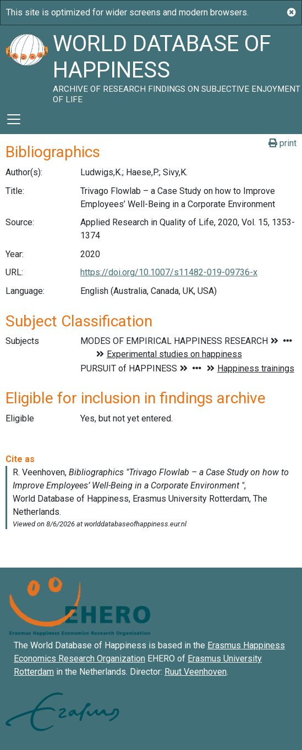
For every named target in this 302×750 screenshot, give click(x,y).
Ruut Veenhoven (195, 671)
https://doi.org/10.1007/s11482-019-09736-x (168, 272)
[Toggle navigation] (14, 119)
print (282, 143)
